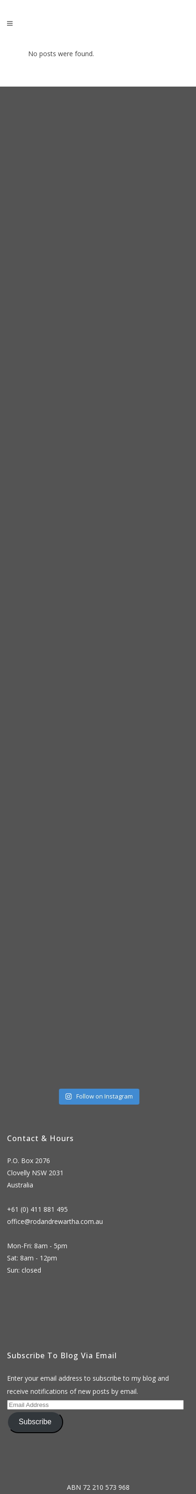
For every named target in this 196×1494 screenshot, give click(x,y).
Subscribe (35, 1422)
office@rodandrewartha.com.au (55, 1221)
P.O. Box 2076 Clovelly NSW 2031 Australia (35, 1172)
